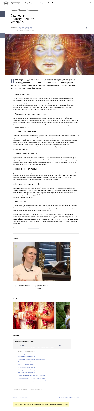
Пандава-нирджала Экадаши (21, 398)
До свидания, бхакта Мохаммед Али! (69, 398)
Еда (49, 3)
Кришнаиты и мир (33, 10)
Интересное (43, 3)
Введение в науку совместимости (27, 351)
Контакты (55, 3)
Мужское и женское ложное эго (26, 356)
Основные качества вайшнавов (26, 362)
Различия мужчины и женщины (26, 354)
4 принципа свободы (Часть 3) (26, 370)
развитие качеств (38, 389)
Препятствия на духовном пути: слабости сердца (31, 375)
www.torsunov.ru (33, 228)
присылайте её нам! (62, 404)
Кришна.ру (14, 10)
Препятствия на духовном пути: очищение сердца (31, 378)
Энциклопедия (33, 3)
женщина (18, 389)
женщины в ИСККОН (27, 389)
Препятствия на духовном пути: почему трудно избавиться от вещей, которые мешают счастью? (44, 381)
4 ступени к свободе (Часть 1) (26, 364)
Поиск (91, 3)
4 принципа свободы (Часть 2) (26, 367)
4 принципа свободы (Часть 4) (26, 372)
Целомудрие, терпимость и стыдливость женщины (31, 359)
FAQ (26, 3)
